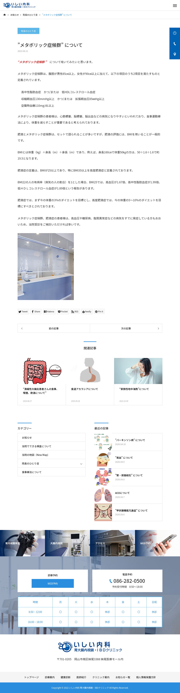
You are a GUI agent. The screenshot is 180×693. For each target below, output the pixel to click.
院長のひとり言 (28, 30)
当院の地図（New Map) (35, 455)
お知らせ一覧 (122, 677)
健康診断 (65, 677)
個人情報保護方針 (146, 677)
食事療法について (32, 472)
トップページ (31, 677)
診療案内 (50, 677)
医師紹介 (81, 677)
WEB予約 (53, 583)
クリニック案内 (101, 677)
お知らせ (27, 437)
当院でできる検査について (36, 446)
